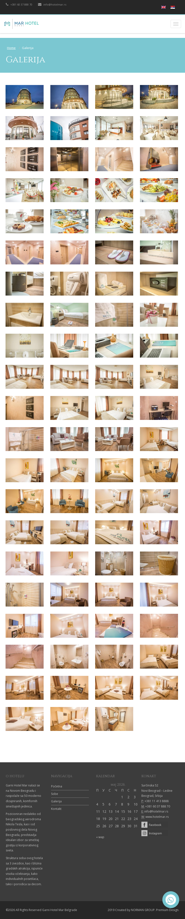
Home (11, 48)
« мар (100, 837)
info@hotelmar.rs (52, 4)
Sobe (54, 794)
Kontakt (56, 809)
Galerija (56, 801)
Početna (56, 786)
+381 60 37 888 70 (19, 4)
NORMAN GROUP (143, 910)
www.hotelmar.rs (157, 817)
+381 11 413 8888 (157, 801)
